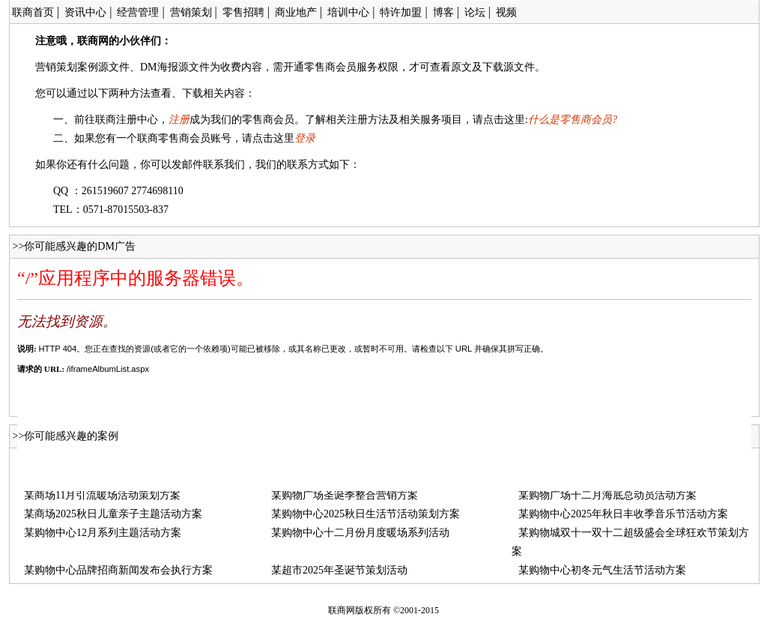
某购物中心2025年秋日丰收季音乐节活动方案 (623, 514)
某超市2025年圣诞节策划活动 (339, 570)
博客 (443, 12)
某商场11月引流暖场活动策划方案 (102, 495)
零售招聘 (243, 12)
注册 (179, 119)
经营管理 (138, 12)
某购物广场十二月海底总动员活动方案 (607, 495)
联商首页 (33, 12)
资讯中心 (85, 12)
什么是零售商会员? (572, 119)
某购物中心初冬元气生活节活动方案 (602, 570)
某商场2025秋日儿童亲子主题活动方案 (113, 514)
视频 (506, 12)
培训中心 (348, 12)
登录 (304, 138)
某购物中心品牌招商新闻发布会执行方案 (118, 570)
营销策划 (191, 12)
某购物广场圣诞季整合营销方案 (344, 495)
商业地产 (296, 12)
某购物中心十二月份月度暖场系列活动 (360, 532)
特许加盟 (401, 12)
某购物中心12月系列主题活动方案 (102, 532)
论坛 (474, 12)
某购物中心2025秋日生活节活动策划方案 (365, 514)
